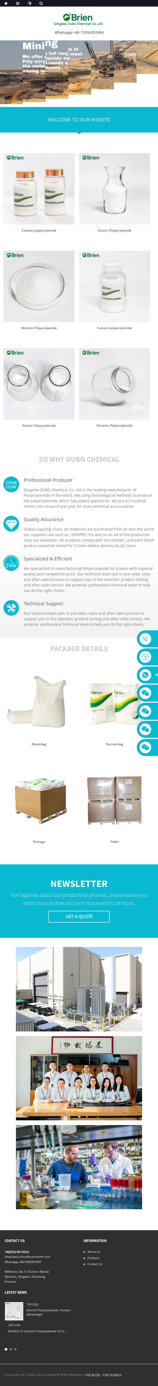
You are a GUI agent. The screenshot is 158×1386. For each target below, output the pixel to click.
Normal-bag (114, 744)
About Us (93, 1252)
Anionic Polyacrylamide (114, 230)
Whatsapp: (12, 1262)
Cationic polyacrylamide (39, 230)
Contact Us (94, 1264)
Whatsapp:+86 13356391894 (79, 32)
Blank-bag (39, 744)
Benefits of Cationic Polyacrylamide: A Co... (37, 1331)
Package (39, 841)
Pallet (114, 841)
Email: (9, 1257)
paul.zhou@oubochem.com (31, 1257)
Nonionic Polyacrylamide (39, 328)
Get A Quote (79, 916)
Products (93, 1258)
